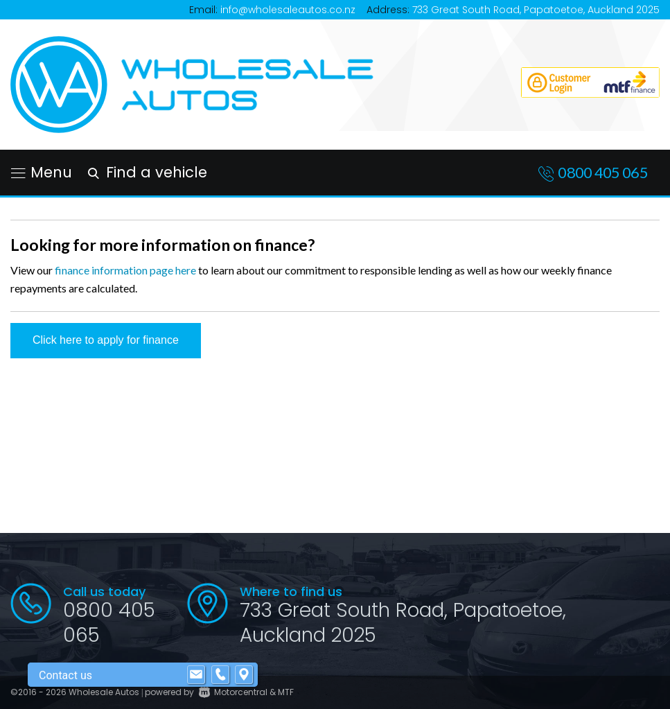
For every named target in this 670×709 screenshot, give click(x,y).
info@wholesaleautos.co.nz (287, 10)
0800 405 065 (603, 172)
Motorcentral (233, 692)
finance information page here (125, 270)
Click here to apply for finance (106, 340)
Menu (41, 172)
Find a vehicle (145, 172)
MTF (286, 692)
